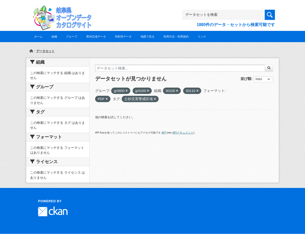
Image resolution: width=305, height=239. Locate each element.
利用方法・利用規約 (176, 36)
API (163, 132)
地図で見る (148, 36)
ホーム (38, 36)
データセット (45, 51)
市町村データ (123, 36)
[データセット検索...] (180, 68)
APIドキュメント (183, 132)
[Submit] (269, 68)
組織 (54, 36)
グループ (71, 36)
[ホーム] (31, 51)
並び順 (245, 79)
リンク (202, 36)
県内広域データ (96, 36)
